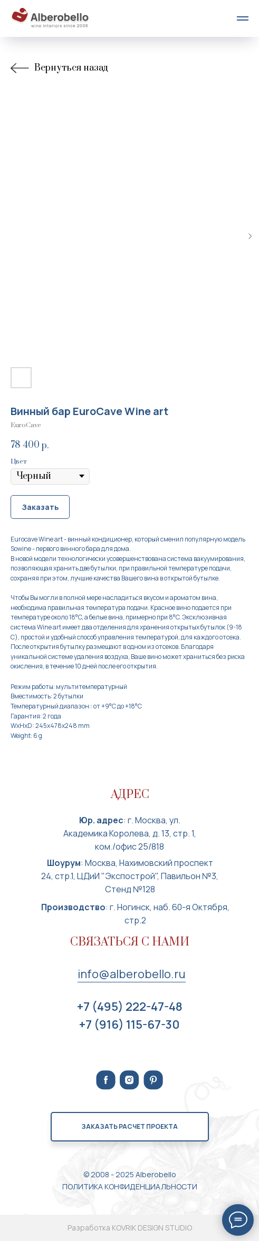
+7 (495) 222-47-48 (130, 1007)
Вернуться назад (59, 68)
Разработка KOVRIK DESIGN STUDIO (130, 1228)
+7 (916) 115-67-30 (129, 1024)
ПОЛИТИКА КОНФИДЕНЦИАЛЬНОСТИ (129, 1186)
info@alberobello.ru (132, 974)
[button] (130, 1126)
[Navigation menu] (242, 18)
